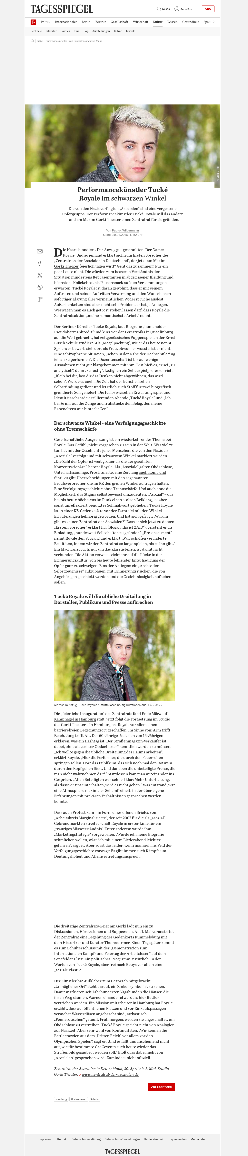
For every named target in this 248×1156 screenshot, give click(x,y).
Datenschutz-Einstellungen (122, 1139)
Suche (163, 9)
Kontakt (62, 1139)
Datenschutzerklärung (86, 1139)
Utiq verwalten (177, 1139)
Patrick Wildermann (125, 230)
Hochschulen (78, 1099)
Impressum (46, 1139)
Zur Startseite (161, 1087)
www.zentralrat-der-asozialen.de (110, 1074)
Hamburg (61, 1099)
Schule (94, 1099)
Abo (208, 8)
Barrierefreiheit (154, 1139)
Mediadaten (198, 1139)
